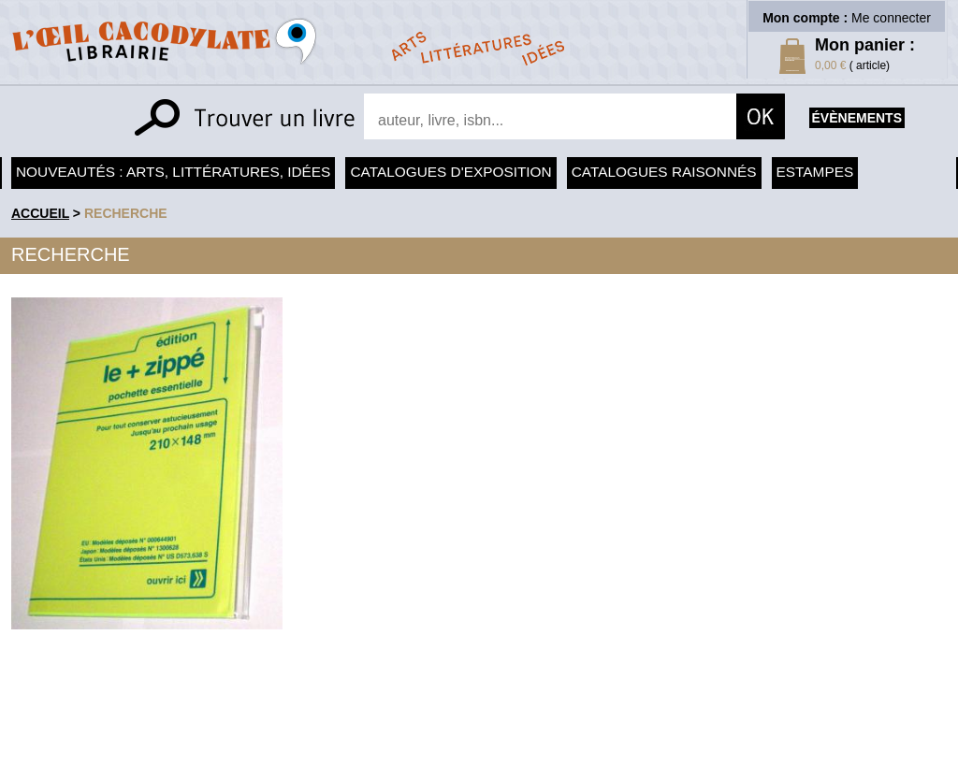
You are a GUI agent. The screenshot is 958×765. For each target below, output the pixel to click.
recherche (125, 213)
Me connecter (891, 17)
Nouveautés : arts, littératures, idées (173, 172)
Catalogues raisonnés (664, 172)
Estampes (815, 172)
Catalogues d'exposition (450, 172)
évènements (857, 117)
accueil (40, 213)
